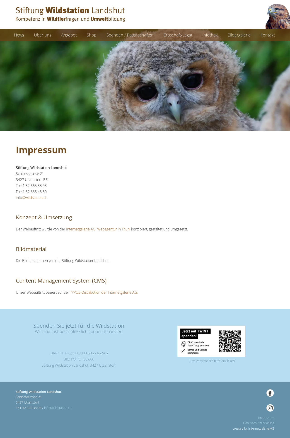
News (19, 35)
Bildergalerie (239, 35)
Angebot (69, 35)
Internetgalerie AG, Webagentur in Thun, (97, 229)
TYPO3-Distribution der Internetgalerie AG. (104, 292)
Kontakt (268, 35)
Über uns (42, 35)
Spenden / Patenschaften (130, 35)
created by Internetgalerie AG (253, 428)
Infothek (210, 35)
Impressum (266, 418)
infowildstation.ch (31, 197)
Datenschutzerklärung (258, 423)
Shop (92, 35)
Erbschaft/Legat (178, 35)
